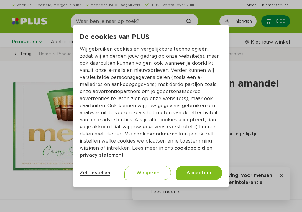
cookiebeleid (189, 148)
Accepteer (199, 172)
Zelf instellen (95, 172)
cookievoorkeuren (156, 134)
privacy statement (102, 155)
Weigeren (148, 172)
